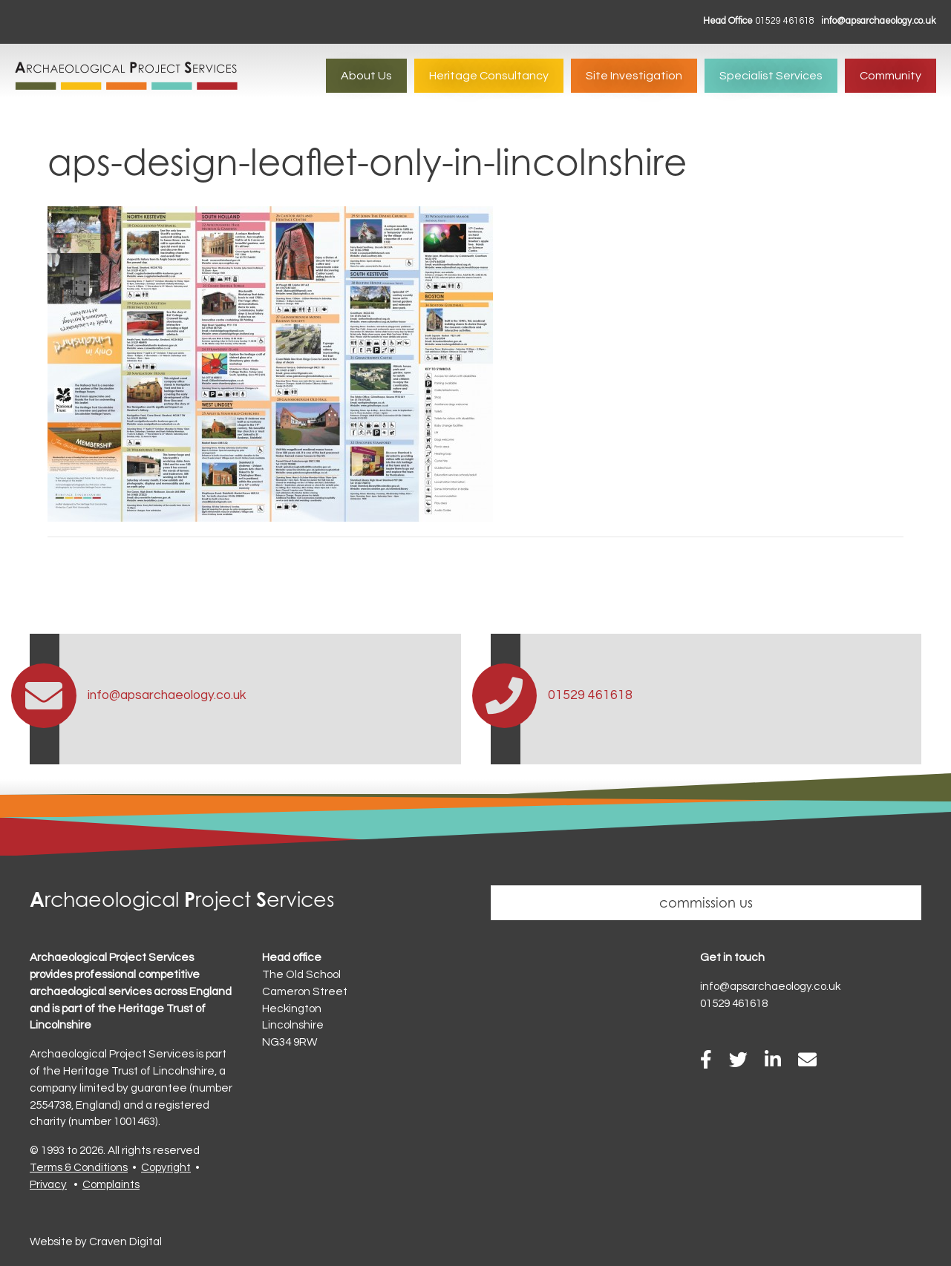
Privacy (48, 1184)
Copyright (166, 1167)
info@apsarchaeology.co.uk (878, 21)
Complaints (111, 1184)
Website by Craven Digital (96, 1241)
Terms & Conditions (79, 1167)
